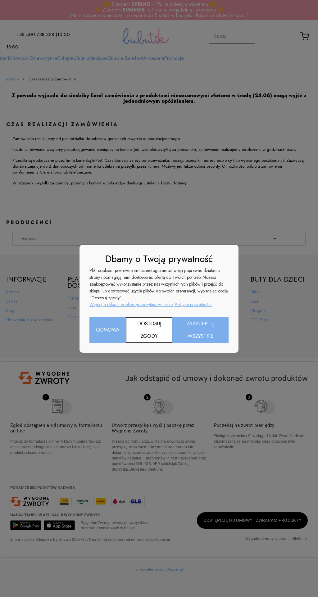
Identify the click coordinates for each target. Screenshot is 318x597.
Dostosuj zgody (149, 330)
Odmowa (108, 329)
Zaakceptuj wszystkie (200, 330)
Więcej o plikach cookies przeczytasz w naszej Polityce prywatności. (150, 304)
